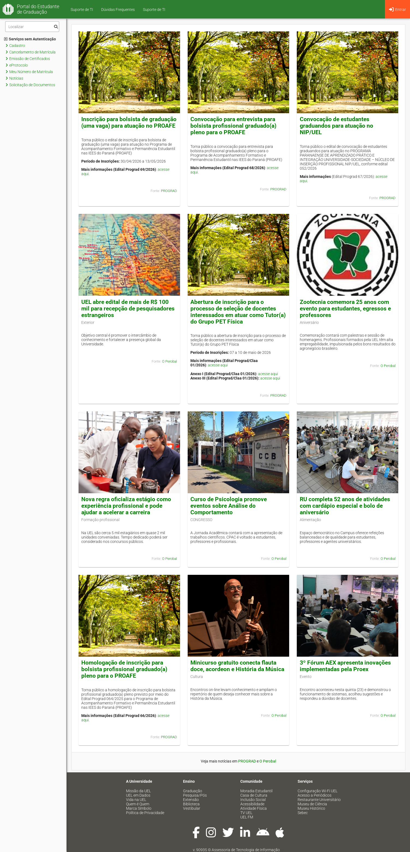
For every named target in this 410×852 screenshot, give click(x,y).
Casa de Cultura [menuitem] (253, 795)
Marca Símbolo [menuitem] (138, 808)
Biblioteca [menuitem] (191, 804)
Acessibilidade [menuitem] (252, 804)
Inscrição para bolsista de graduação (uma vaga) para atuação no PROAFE (128, 122)
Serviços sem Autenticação (30, 39)
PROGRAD (169, 191)
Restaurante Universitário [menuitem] (319, 799)
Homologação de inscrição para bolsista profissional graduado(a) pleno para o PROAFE (124, 669)
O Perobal (169, 361)
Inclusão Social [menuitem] (253, 799)
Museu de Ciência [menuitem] (312, 804)
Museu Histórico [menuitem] (311, 808)
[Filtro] (32, 26)
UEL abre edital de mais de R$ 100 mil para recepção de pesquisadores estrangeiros (128, 308)
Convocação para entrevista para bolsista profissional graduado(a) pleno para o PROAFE (233, 126)
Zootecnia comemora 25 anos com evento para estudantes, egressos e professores (345, 308)
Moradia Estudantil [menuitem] (256, 791)
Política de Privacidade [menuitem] (145, 813)
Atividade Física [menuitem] (253, 808)
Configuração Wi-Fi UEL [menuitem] (317, 791)
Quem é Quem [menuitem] (137, 804)
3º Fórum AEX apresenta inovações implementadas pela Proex (345, 665)
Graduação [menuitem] (192, 791)
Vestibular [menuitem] (191, 808)
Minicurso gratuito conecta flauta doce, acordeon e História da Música (237, 665)
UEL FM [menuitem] (246, 817)
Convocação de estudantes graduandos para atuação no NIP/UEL (336, 126)
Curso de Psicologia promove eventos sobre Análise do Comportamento (228, 506)
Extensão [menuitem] (191, 799)
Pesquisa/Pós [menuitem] (195, 795)
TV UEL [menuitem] (246, 813)
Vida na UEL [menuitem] (136, 799)
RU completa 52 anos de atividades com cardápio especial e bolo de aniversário (345, 506)
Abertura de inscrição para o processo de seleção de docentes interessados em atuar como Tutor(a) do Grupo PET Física (238, 312)
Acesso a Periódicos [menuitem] (314, 795)
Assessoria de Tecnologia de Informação (246, 850)
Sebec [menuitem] (303, 813)
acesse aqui (218, 365)
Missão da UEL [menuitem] (138, 791)
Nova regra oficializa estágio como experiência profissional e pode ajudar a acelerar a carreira (126, 506)
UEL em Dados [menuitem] (138, 795)
